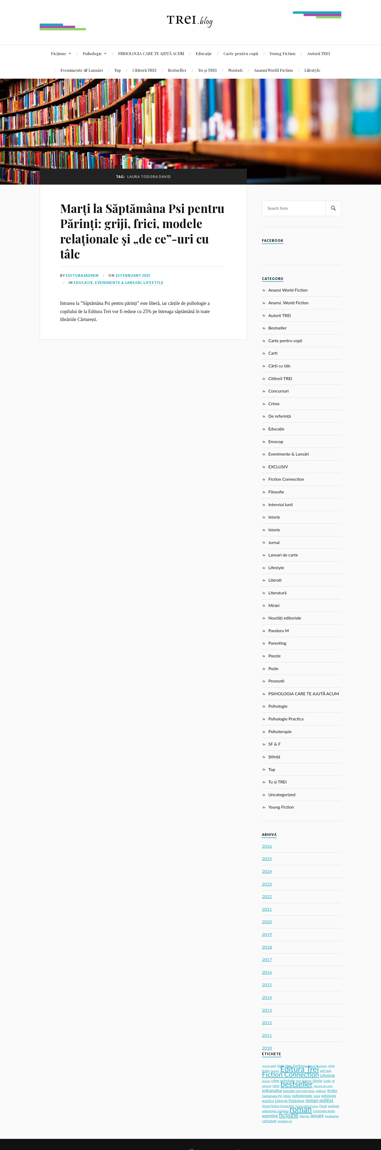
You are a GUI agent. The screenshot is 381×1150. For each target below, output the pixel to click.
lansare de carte (323, 1085)
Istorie (274, 516)
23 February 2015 (132, 275)
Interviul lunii (280, 504)
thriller (332, 1091)
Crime (273, 403)
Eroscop (275, 441)
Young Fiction (283, 53)
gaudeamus (332, 1116)
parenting (270, 1115)
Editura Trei (299, 1068)
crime (275, 1081)
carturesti (269, 1121)
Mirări (273, 605)
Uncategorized (281, 794)
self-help (325, 1070)
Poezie (274, 655)
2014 (267, 997)
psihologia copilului (275, 1111)
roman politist (319, 1100)
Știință (274, 756)
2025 (267, 858)
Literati (275, 579)
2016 (267, 972)
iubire (276, 1085)
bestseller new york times (299, 1091)
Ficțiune (58, 53)
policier (321, 1091)
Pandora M (278, 630)
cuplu (327, 1081)
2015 (267, 984)
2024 (267, 871)
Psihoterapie (280, 731)
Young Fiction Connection (278, 1106)
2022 (267, 896)
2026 (267, 846)
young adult (269, 1065)
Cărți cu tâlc (279, 365)
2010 (267, 1047)
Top (117, 70)
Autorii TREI (318, 53)
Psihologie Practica (285, 718)
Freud (323, 1106)
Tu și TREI (207, 70)
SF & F (274, 743)
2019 (267, 934)
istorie (318, 1080)
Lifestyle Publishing (289, 1101)
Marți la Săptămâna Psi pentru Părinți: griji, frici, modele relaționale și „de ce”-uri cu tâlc (142, 230)
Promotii (276, 680)
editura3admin (82, 275)
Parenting (277, 642)
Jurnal (273, 542)
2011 (267, 1035)
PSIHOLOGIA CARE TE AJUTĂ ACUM (151, 53)
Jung (317, 1096)
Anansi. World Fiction (288, 302)
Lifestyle (312, 70)
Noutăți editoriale (284, 617)
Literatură (277, 592)
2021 (267, 909)
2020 (267, 921)
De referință (279, 415)
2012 (267, 1022)
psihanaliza (272, 1090)
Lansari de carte (283, 554)
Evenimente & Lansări (82, 70)
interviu (305, 1116)
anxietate (333, 1106)
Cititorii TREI (144, 70)
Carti (273, 352)
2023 (267, 883)
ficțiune (288, 1114)
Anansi (266, 1080)
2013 (267, 1010)
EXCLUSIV (278, 466)
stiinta (287, 1096)
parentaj (266, 1085)
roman (301, 1109)
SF (333, 1080)
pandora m (285, 1121)
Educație (204, 53)
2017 (267, 959)
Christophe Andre (324, 1111)
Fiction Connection (286, 479)
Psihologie (92, 53)
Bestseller (177, 70)
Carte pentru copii (241, 53)
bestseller (296, 1084)
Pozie (273, 668)
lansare (317, 1115)
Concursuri (278, 390)
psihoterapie (302, 1095)
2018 (267, 947)
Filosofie (276, 491)
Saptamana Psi (272, 1096)
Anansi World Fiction (273, 70)
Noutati (235, 70)
